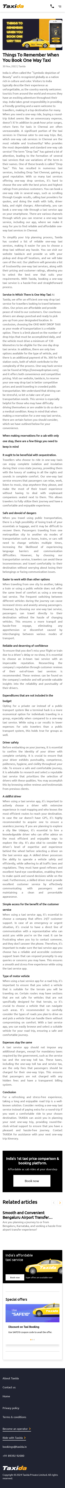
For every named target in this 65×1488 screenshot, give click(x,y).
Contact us (9, 1387)
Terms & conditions (14, 1417)
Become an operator (17, 1428)
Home (6, 1396)
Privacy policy (11, 1408)
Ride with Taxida (14, 1437)
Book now (32, 1181)
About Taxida (11, 1378)
